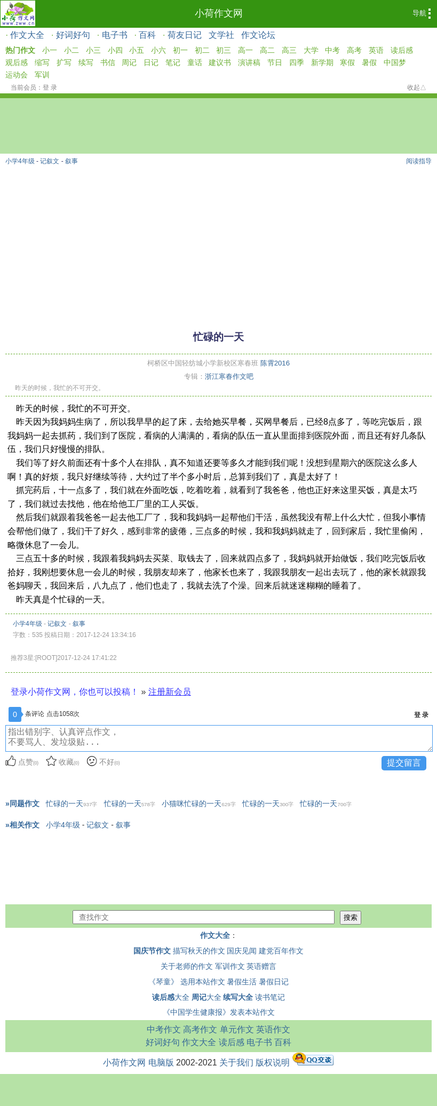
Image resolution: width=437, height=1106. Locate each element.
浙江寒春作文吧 (229, 376)
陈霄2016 (275, 363)
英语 (376, 50)
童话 (194, 62)
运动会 (16, 74)
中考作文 (164, 1029)
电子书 (115, 34)
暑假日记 (274, 981)
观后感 (16, 62)
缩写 (42, 62)
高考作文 (200, 1029)
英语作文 (273, 1029)
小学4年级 (20, 161)
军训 (42, 74)
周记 (129, 62)
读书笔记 (270, 997)
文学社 (221, 34)
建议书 (220, 62)
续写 (85, 62)
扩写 (64, 62)
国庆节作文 (152, 950)
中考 (332, 50)
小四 (115, 50)
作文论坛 (258, 34)
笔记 (172, 62)
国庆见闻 (242, 950)
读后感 (402, 50)
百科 (147, 34)
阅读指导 (419, 161)
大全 (170, 997)
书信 (107, 62)
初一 (180, 50)
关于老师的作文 (187, 966)
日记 (151, 62)
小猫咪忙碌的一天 (198, 803)
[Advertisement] (218, 242)
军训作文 (230, 966)
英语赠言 (261, 966)
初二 (202, 50)
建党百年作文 (281, 950)
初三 (223, 50)
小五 (136, 50)
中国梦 (395, 62)
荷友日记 (185, 34)
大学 (311, 50)
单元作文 (237, 1029)
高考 (354, 50)
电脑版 (161, 1062)
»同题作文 (22, 803)
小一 (49, 50)
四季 (296, 62)
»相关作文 (22, 825)
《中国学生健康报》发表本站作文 (219, 1012)
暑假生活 (242, 981)
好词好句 (73, 34)
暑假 (369, 62)
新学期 (322, 62)
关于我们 (236, 1062)
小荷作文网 (219, 13)
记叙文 (49, 161)
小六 (158, 50)
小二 (71, 50)
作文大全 (27, 34)
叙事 (71, 161)
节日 (274, 62)
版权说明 (273, 1062)
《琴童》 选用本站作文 (186, 981)
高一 (245, 50)
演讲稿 (249, 62)
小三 (93, 50)
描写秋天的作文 (199, 950)
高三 (289, 50)
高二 (267, 50)
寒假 (347, 62)
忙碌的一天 (71, 803)
